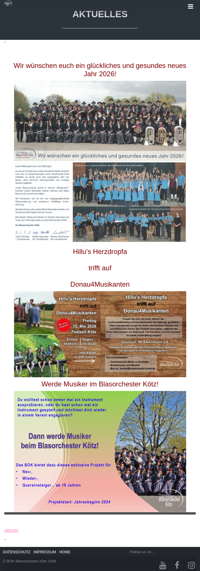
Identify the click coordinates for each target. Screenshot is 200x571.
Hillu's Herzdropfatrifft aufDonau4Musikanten (100, 268)
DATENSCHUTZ (16, 552)
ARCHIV (11, 530)
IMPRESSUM (45, 552)
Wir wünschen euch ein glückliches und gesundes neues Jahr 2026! (100, 70)
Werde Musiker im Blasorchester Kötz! (100, 384)
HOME (64, 552)
